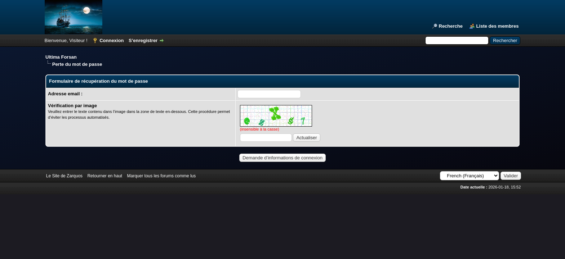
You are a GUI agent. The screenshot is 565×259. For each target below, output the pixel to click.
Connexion (111, 40)
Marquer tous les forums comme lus (161, 175)
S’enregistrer (143, 40)
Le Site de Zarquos (64, 175)
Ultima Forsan (61, 57)
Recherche (451, 26)
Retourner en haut (104, 175)
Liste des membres (497, 26)
